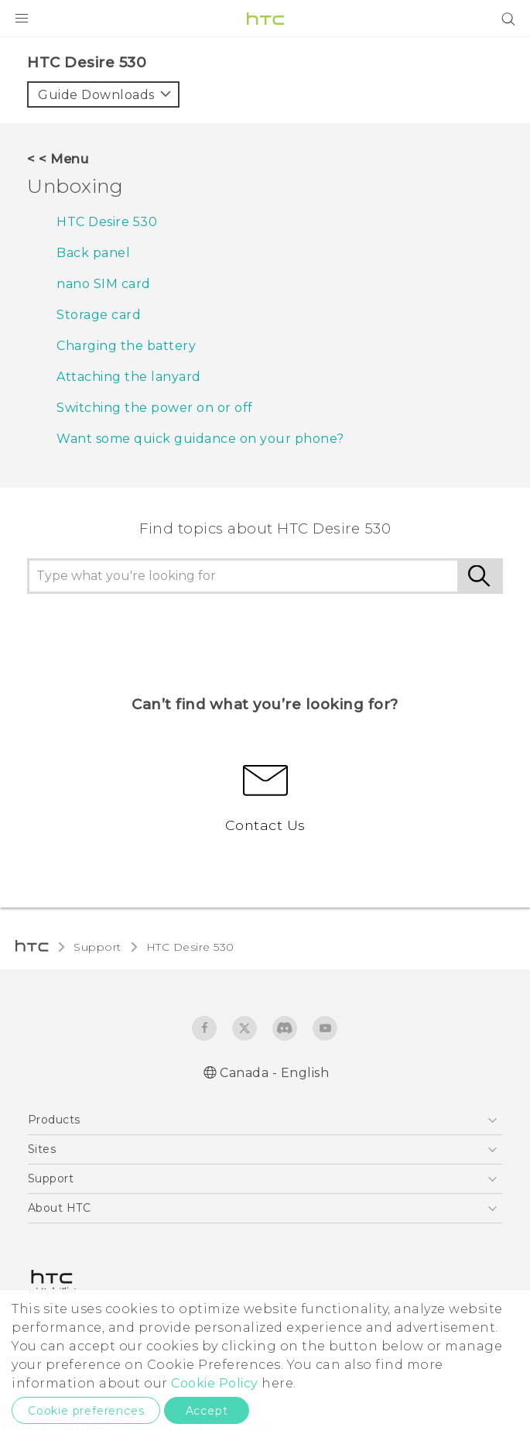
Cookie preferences (86, 1411)
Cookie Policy (214, 1383)
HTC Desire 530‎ (190, 947)
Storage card (98, 314)
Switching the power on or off (154, 407)
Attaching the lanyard (128, 376)
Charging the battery (126, 345)
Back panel (93, 252)
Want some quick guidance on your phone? (200, 438)
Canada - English (274, 1072)
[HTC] (265, 18)
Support (97, 947)
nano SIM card (103, 283)
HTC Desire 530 (106, 221)
